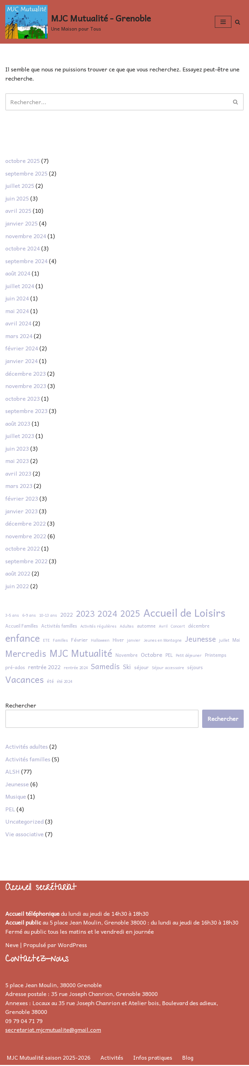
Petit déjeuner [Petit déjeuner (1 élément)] (189, 656)
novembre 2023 (25, 386)
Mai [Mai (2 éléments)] (236, 641)
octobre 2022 (22, 549)
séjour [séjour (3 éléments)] (141, 668)
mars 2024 (18, 336)
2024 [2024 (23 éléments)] (107, 614)
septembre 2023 (26, 411)
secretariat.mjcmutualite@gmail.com (53, 1030)
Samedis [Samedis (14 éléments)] (105, 667)
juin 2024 (17, 298)
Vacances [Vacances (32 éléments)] (24, 680)
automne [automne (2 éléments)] (146, 626)
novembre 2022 (25, 536)
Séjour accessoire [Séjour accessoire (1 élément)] (168, 669)
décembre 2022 (25, 524)
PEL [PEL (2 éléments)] (169, 656)
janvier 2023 (21, 511)
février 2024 (21, 348)
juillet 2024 (19, 286)
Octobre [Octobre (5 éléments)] (151, 655)
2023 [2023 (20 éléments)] (85, 614)
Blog (187, 1058)
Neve (12, 945)
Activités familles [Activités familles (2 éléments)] (59, 626)
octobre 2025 (22, 160)
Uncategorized (24, 822)
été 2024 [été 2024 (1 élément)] (64, 682)
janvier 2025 (21, 223)
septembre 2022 (26, 561)
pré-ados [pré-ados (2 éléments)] (15, 668)
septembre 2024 (26, 261)
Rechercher (20, 706)
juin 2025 (17, 198)
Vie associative (24, 834)
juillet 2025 (19, 186)
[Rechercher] (237, 22)
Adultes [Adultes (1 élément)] (127, 627)
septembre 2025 (26, 173)
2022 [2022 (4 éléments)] (66, 615)
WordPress (72, 945)
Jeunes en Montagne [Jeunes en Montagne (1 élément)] (163, 641)
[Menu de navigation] (223, 22)
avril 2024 (18, 323)
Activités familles (27, 759)
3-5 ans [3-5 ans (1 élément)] (12, 616)
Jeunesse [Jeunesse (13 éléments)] (200, 640)
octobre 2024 (22, 248)
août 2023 (17, 424)
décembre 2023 (25, 373)
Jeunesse (17, 784)
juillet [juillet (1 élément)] (224, 641)
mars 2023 (18, 486)
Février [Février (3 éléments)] (79, 641)
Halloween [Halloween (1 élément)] (100, 641)
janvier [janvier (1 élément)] (134, 641)
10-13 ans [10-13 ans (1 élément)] (48, 616)
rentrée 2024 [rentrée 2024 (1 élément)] (76, 669)
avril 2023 (18, 473)
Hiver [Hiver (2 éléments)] (118, 641)
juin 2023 (17, 448)
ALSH (12, 772)
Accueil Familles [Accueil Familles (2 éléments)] (21, 626)
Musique (15, 797)
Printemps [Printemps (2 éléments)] (215, 656)
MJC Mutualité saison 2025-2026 (49, 1058)
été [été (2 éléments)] (50, 682)
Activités (111, 1058)
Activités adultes (26, 747)
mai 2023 (17, 461)
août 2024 (17, 273)
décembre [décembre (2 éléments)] (199, 626)
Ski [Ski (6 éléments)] (127, 668)
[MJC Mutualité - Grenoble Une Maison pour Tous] (78, 22)
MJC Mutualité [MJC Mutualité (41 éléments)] (80, 654)
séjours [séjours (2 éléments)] (195, 668)
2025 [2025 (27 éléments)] (130, 614)
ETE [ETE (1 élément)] (46, 641)
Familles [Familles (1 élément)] (60, 641)
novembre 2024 (25, 236)
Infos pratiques (152, 1058)
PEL (10, 809)
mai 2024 (17, 311)
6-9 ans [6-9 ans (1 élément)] (29, 616)
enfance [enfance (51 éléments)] (22, 639)
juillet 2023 (19, 436)
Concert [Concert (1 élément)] (178, 627)
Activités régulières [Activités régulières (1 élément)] (98, 627)
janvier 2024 (21, 361)
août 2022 (17, 574)
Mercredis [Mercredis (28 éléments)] (25, 654)
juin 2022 (17, 586)
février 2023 (21, 498)
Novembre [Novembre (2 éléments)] (127, 656)
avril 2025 (18, 211)
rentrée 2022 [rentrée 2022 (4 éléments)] (44, 668)
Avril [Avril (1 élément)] (163, 627)
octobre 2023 (22, 399)
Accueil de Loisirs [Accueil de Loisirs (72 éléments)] (184, 613)
